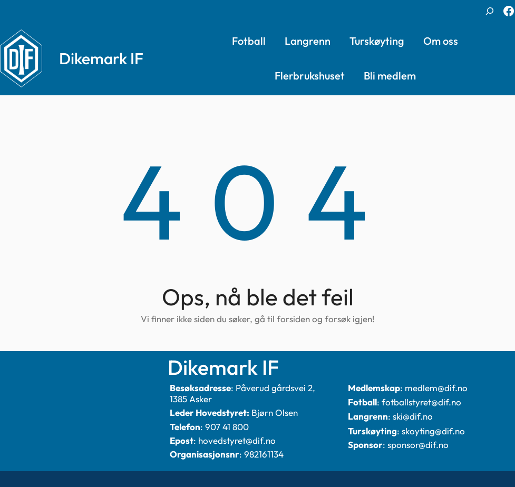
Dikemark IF (101, 58)
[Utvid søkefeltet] (489, 11)
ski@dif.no (413, 416)
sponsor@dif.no (418, 444)
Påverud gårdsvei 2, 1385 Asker (242, 393)
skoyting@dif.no (433, 430)
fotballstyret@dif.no (421, 402)
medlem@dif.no (436, 387)
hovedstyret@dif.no (237, 440)
